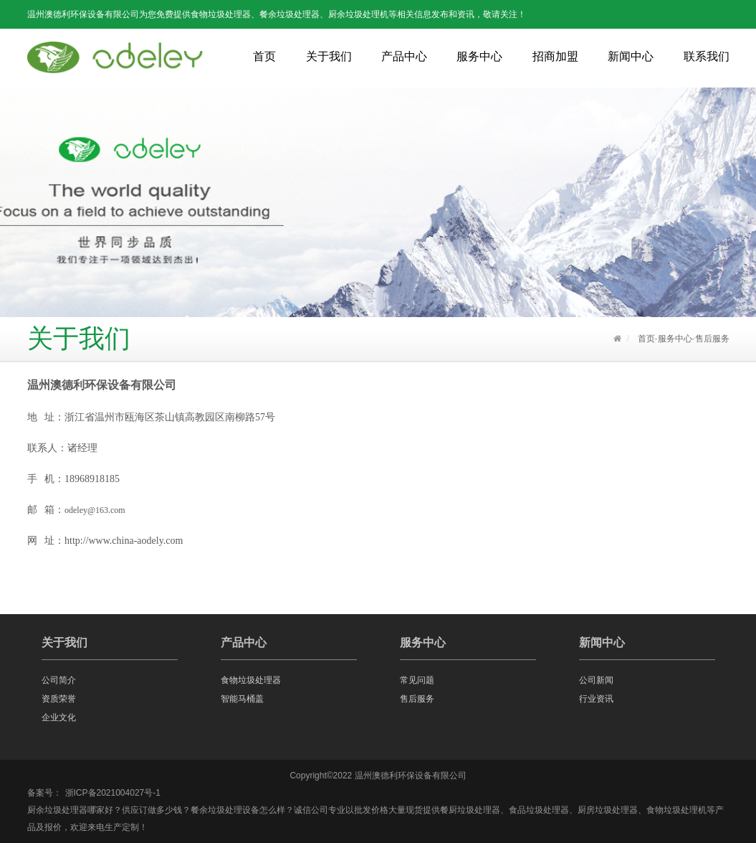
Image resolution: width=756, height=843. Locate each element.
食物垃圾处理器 (251, 680)
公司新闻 (596, 680)
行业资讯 (596, 699)
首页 (264, 56)
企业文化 (59, 717)
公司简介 (59, 680)
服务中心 (479, 56)
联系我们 (706, 56)
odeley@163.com (94, 510)
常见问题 (417, 680)
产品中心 (404, 56)
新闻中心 (631, 56)
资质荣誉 (59, 699)
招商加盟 (555, 56)
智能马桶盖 (242, 699)
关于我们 (329, 56)
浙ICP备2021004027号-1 (113, 793)
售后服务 (712, 339)
